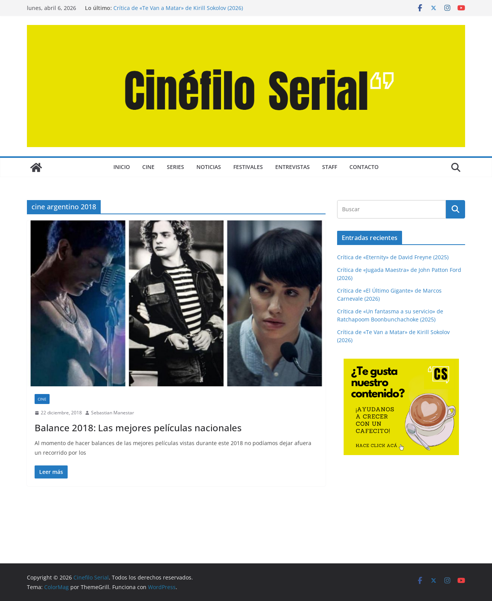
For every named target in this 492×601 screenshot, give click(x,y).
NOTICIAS (208, 167)
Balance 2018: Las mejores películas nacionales (138, 427)
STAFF (329, 167)
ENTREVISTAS (292, 167)
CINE (148, 167)
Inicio (121, 167)
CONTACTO (364, 167)
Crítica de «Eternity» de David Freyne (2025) (393, 257)
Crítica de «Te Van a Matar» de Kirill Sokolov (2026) (178, 8)
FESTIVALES (248, 167)
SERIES (175, 167)
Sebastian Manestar (112, 412)
